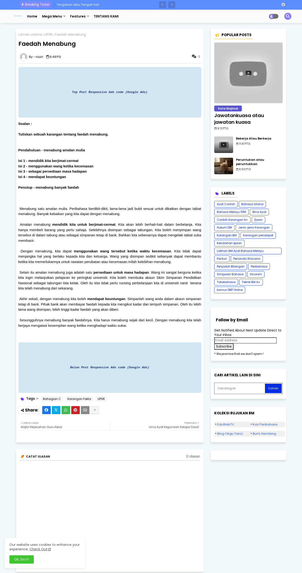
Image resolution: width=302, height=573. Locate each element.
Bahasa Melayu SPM (231, 212)
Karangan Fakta (79, 399)
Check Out (38, 549)
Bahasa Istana (252, 204)
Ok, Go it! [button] (21, 559)
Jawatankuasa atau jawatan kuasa (239, 118)
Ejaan (258, 220)
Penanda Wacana (246, 259)
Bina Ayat (259, 212)
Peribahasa (259, 266)
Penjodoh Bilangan (230, 266)
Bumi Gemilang (264, 433)
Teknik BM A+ (251, 282)
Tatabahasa (226, 282)
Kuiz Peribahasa (265, 424)
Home (32, 16)
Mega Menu (52, 16)
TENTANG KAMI (106, 16)
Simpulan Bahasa (230, 274)
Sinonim (256, 274)
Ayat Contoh (226, 204)
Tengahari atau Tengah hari (78, 4)
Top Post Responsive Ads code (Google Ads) (109, 92)
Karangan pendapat (258, 235)
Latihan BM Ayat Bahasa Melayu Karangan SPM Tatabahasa (240, 251)
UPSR (48, 34)
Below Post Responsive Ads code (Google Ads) (109, 367)
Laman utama (30, 34)
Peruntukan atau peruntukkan (250, 162)
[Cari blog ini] (240, 388)
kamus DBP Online (230, 290)
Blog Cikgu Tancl (230, 433)
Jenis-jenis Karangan (254, 227)
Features (78, 16)
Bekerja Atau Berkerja (253, 138)
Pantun (222, 259)
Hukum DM (224, 227)
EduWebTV (225, 424)
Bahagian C (52, 399)
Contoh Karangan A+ (232, 220)
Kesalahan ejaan (229, 243)
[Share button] (95, 410)
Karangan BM (227, 235)
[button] (162, 4)
